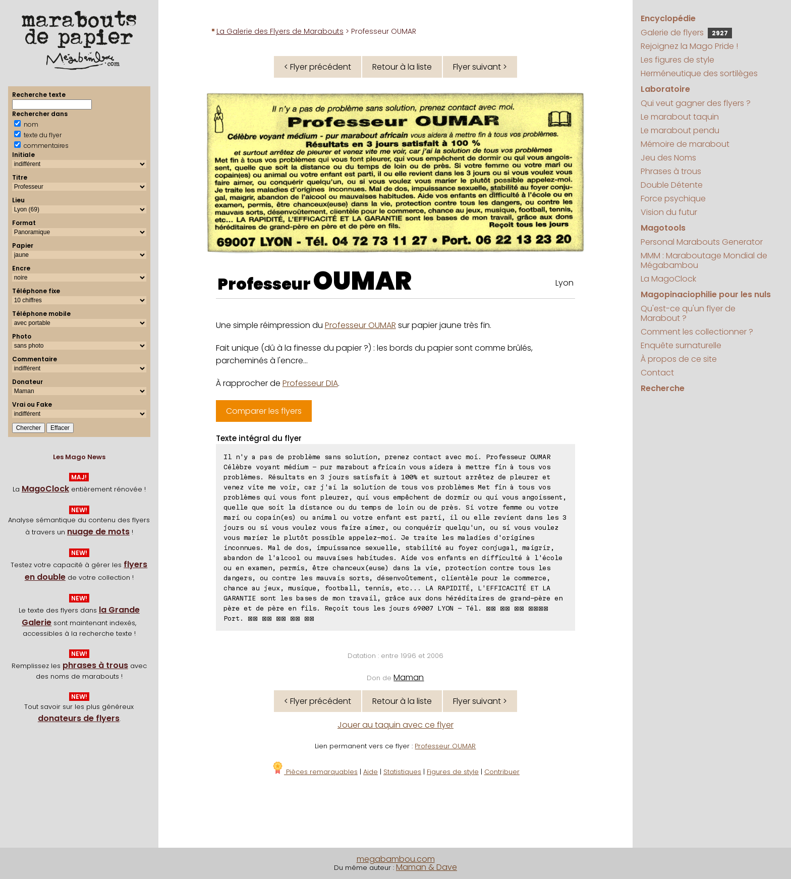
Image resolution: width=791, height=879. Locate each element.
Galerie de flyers (686, 32)
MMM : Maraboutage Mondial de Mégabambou (704, 260)
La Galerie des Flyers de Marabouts (280, 31)
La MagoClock (668, 279)
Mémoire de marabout (685, 144)
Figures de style (453, 772)
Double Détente (672, 185)
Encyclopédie (668, 18)
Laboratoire (665, 89)
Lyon (564, 283)
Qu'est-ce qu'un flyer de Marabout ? (688, 313)
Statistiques (402, 772)
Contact (657, 372)
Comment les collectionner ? (697, 332)
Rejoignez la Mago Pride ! (689, 46)
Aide (370, 772)
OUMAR (362, 281)
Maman (408, 677)
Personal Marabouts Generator (702, 242)
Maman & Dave (426, 867)
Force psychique (673, 198)
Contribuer (502, 772)
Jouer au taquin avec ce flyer (395, 725)
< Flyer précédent (317, 67)
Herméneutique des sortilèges (699, 73)
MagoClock (45, 489)
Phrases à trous (671, 171)
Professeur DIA (310, 383)
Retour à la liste (402, 67)
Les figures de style (677, 60)
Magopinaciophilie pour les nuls (706, 294)
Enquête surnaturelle (681, 345)
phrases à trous (95, 665)
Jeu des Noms (668, 157)
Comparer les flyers (264, 411)
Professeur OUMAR (360, 325)
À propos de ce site (679, 359)
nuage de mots (98, 531)
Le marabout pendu (680, 130)
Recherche (663, 388)
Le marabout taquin (680, 117)
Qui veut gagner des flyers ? (696, 103)
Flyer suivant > (480, 67)
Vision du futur (669, 212)
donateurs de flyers (79, 718)
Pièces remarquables (314, 772)
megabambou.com (396, 859)
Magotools (663, 228)
